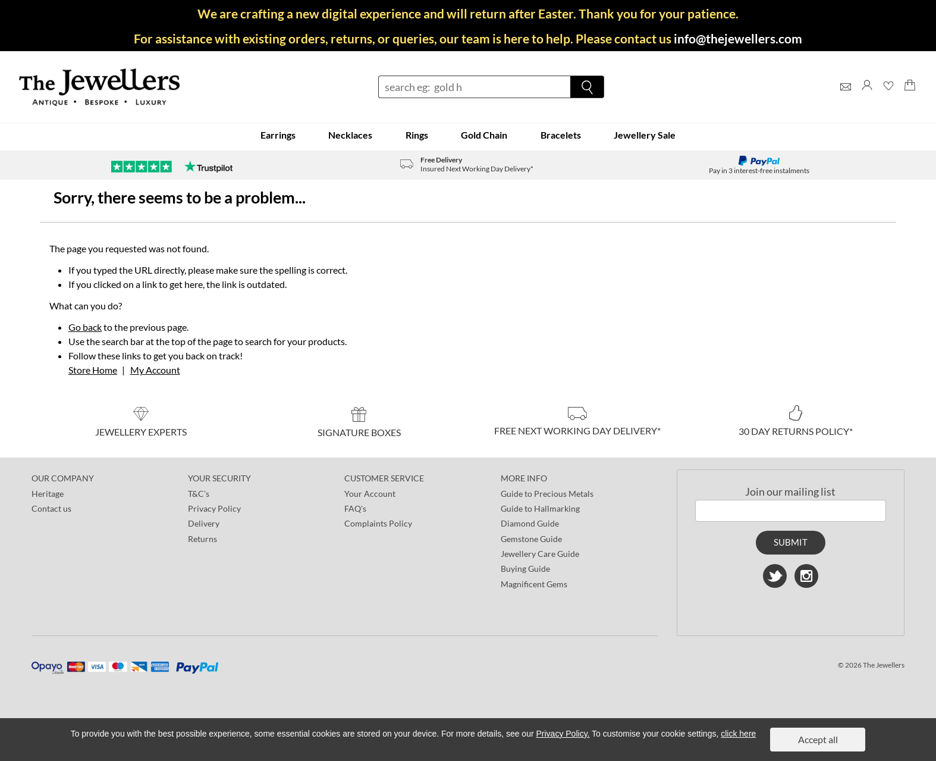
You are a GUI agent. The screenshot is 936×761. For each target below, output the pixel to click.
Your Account (369, 493)
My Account (155, 369)
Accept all (818, 739)
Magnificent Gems (534, 584)
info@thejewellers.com (738, 38)
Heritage (48, 493)
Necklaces (350, 134)
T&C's (198, 493)
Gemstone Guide (531, 539)
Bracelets (561, 134)
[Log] (867, 96)
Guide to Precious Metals (547, 493)
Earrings (278, 134)
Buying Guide (525, 568)
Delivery (203, 523)
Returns (202, 539)
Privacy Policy (214, 508)
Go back (85, 327)
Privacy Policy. (563, 733)
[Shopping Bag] (910, 96)
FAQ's (355, 508)
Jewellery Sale (645, 134)
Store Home (92, 369)
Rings (417, 134)
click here (738, 733)
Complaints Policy (378, 523)
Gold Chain (484, 134)
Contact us (51, 508)
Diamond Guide (530, 523)
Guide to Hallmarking (540, 508)
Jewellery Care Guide (540, 554)
